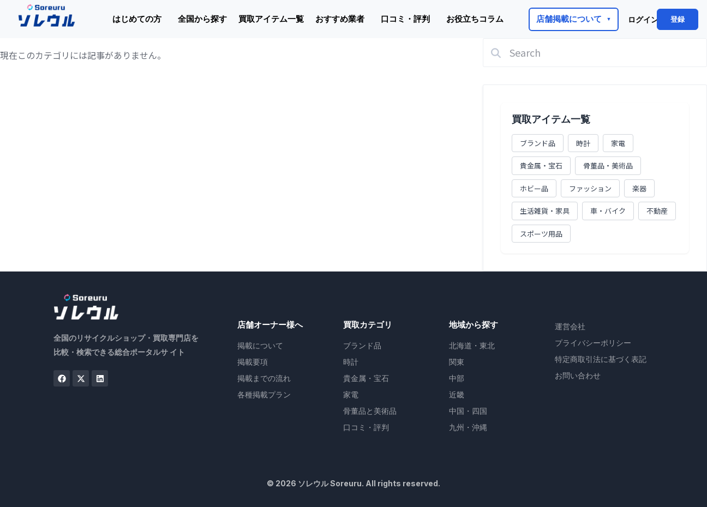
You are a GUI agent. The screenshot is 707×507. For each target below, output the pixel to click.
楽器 (639, 188)
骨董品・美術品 (608, 165)
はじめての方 (136, 19)
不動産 (657, 211)
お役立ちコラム (475, 19)
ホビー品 (534, 188)
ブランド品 (537, 143)
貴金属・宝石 (541, 165)
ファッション (590, 188)
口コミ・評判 (405, 19)
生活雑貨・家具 (545, 211)
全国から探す (202, 19)
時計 (583, 143)
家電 (618, 143)
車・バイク (608, 211)
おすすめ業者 (339, 19)
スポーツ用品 (541, 233)
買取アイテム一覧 (271, 19)
